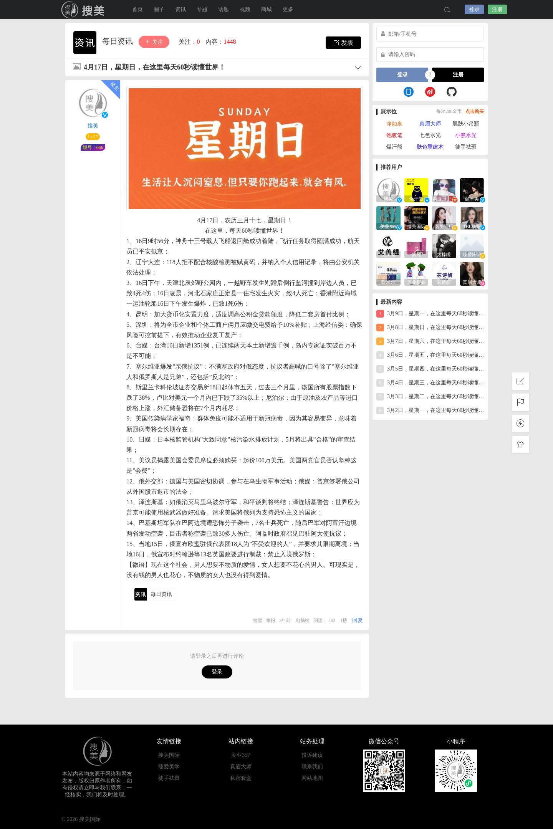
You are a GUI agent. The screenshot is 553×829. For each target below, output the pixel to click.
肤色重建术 (430, 147)
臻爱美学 (169, 766)
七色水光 (430, 135)
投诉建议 (312, 755)
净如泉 (394, 124)
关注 (154, 41)
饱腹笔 (394, 135)
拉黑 (257, 620)
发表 (343, 42)
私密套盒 (241, 778)
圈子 (159, 9)
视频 (245, 9)
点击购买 (474, 111)
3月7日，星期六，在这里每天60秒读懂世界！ (430, 341)
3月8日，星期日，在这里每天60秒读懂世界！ (430, 327)
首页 (137, 9)
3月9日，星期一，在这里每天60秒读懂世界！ (430, 314)
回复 (357, 620)
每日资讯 (118, 41)
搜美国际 (84, 9)
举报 (270, 620)
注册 (497, 9)
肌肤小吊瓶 (465, 124)
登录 (474, 9)
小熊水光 (466, 135)
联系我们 (312, 766)
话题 (223, 9)
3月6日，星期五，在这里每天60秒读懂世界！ (430, 355)
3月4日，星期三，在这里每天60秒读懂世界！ (430, 383)
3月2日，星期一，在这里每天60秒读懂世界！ (430, 410)
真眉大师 (430, 124)
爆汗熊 (394, 147)
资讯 (180, 9)
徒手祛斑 (466, 147)
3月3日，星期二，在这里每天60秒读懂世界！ (430, 396)
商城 (266, 9)
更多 (288, 9)
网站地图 (312, 778)
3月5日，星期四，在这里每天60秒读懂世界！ (430, 369)
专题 (202, 9)
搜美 (93, 126)
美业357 (240, 755)
